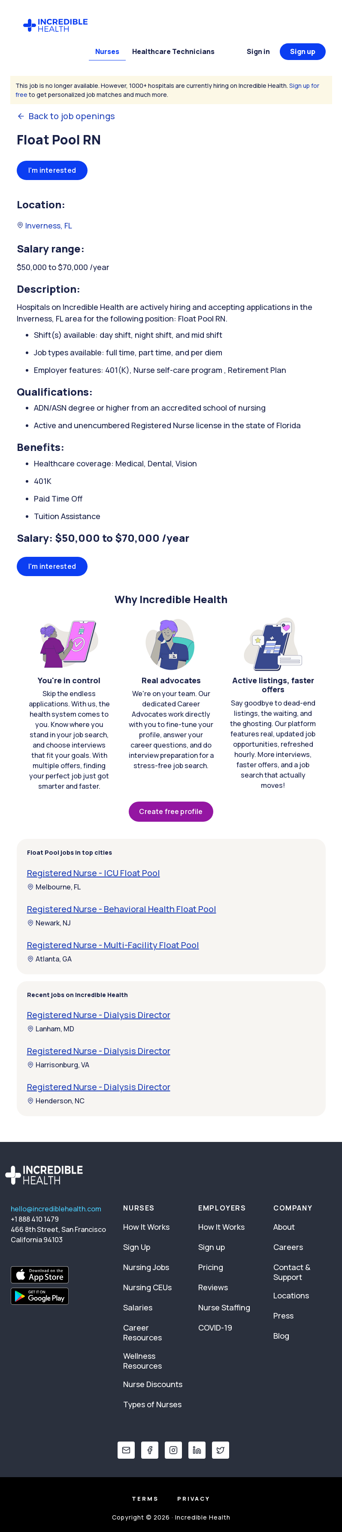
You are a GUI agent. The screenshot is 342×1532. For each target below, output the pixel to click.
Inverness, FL (44, 225)
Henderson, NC (56, 1100)
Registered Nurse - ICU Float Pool (93, 873)
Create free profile (171, 811)
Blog (281, 1336)
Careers (288, 1247)
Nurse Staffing (224, 1307)
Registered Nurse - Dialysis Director (98, 1015)
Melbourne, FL (54, 887)
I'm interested (52, 170)
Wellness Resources (142, 1361)
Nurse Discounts (152, 1384)
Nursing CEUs (147, 1287)
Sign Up (136, 1247)
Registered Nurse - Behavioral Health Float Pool (121, 909)
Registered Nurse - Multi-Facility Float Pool (113, 945)
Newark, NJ (49, 923)
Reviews (213, 1287)
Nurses (107, 51)
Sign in (258, 51)
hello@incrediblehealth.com (56, 1209)
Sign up (302, 51)
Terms (145, 1498)
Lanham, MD (50, 1028)
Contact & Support (291, 1272)
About (284, 1227)
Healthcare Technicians (173, 51)
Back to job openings (66, 116)
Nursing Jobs (146, 1267)
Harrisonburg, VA (58, 1064)
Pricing (210, 1267)
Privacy (193, 1498)
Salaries (137, 1307)
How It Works (146, 1227)
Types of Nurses (152, 1404)
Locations (291, 1295)
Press (283, 1315)
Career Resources (142, 1332)
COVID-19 (215, 1327)
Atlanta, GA (49, 959)
